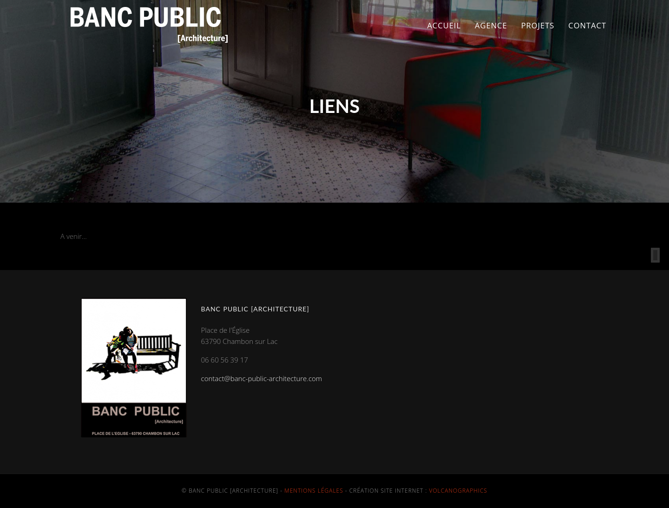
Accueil (444, 25)
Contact (587, 25)
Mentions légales (313, 491)
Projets (538, 25)
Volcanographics (458, 491)
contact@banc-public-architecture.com (261, 378)
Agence (491, 25)
